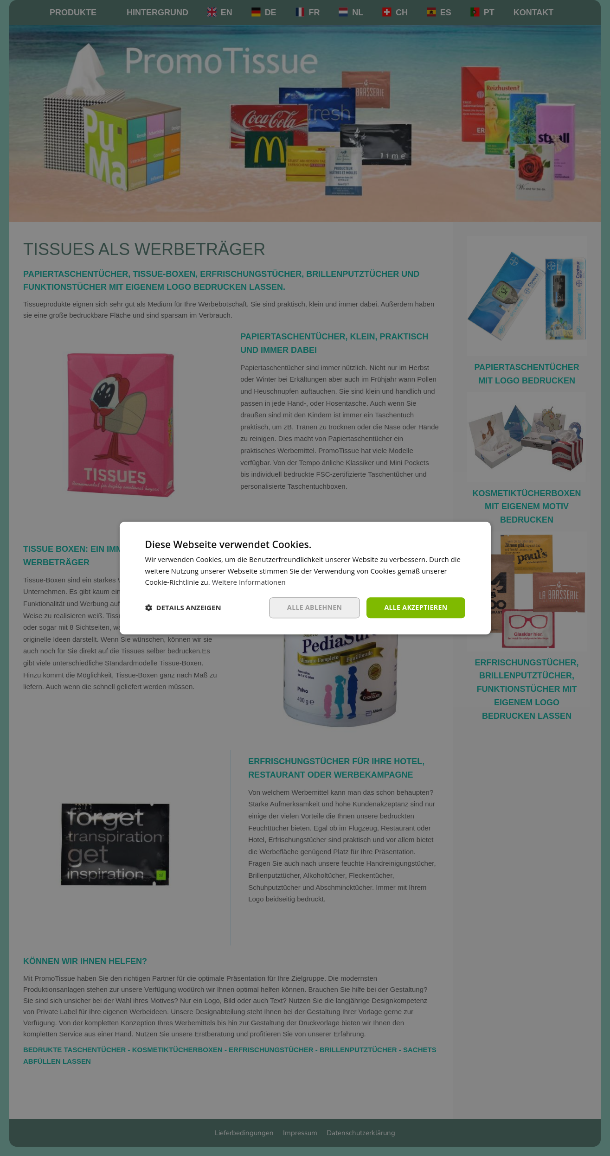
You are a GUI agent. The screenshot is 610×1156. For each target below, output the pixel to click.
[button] (183, 608)
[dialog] (305, 578)
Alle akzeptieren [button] (415, 607)
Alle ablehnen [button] (314, 607)
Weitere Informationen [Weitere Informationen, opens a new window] (249, 582)
